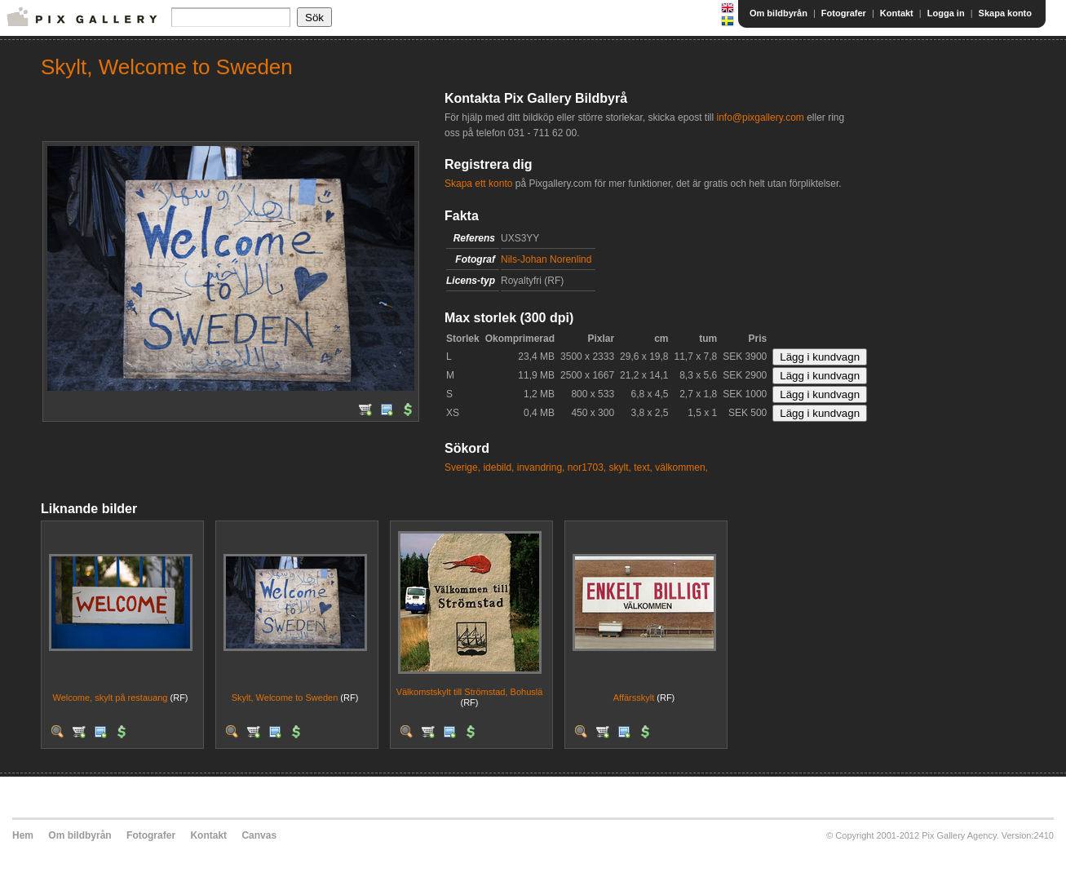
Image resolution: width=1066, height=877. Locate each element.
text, (643, 467)
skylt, (620, 467)
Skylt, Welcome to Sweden (285, 697)
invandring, (541, 467)
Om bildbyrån (778, 13)
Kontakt (896, 13)
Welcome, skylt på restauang (109, 697)
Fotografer (843, 13)
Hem (22, 835)
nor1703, (587, 467)
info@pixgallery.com (759, 117)
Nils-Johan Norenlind (546, 259)
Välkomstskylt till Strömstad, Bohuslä (469, 692)
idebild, (498, 467)
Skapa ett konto (478, 183)
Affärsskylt (634, 697)
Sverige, (462, 467)
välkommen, (681, 467)
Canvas (258, 835)
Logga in (946, 13)
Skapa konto (1005, 13)
